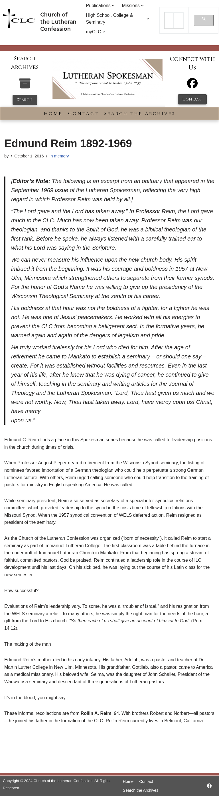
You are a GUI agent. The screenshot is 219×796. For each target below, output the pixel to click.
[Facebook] (192, 86)
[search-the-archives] (25, 86)
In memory (59, 156)
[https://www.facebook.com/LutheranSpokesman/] (209, 785)
